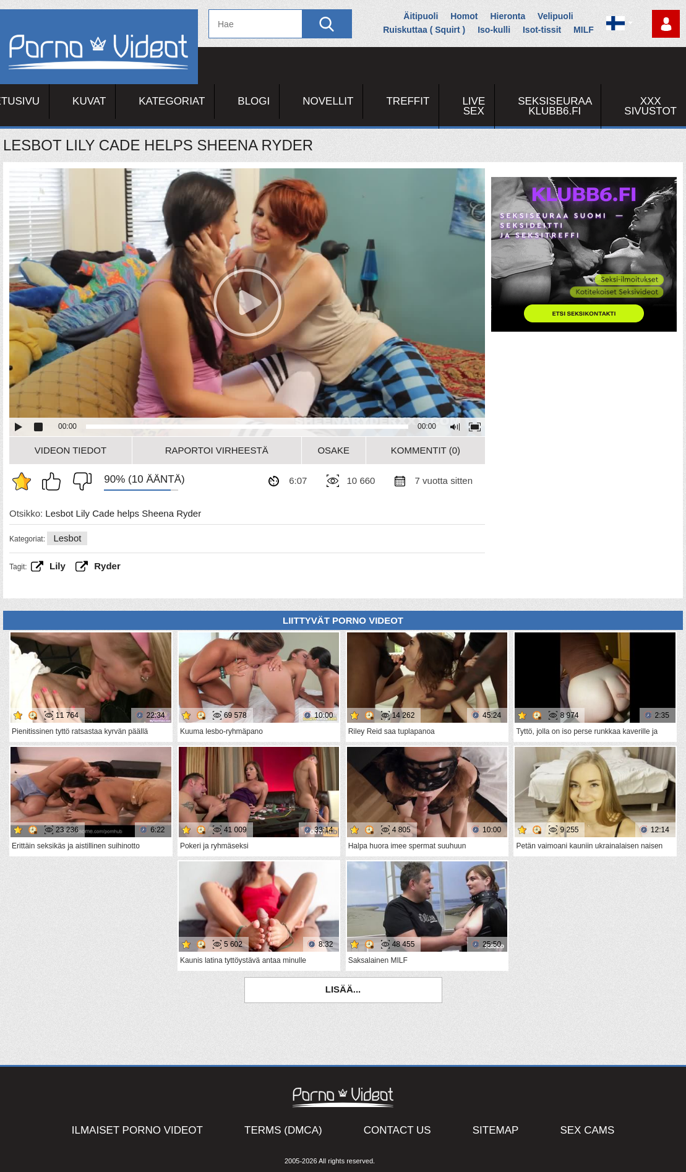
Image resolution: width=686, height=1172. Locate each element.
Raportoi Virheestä (216, 450)
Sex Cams (587, 1130)
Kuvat (89, 101)
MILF (583, 30)
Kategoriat (172, 101)
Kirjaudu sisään (666, 24)
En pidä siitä (79, 481)
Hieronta (507, 16)
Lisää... (343, 989)
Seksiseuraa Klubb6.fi (555, 106)
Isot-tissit (542, 30)
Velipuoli (555, 16)
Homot (464, 16)
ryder (107, 566)
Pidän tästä (54, 481)
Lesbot (67, 538)
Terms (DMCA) (283, 1130)
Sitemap (496, 1130)
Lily (57, 566)
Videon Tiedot (70, 450)
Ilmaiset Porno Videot (137, 1130)
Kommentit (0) (425, 450)
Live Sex (473, 106)
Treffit (407, 101)
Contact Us (397, 1130)
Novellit (327, 101)
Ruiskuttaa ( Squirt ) (424, 30)
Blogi (254, 101)
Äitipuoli (420, 16)
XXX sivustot (650, 106)
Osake (333, 450)
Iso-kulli (494, 30)
